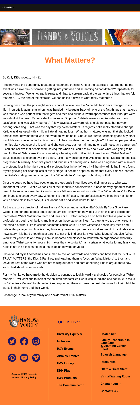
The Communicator (70, 385)
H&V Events (65, 348)
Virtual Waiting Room (115, 376)
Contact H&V (109, 391)
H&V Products (67, 377)
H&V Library (65, 363)
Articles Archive (68, 356)
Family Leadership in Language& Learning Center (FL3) (115, 344)
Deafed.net (108, 334)
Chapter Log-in (111, 383)
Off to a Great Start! (114, 369)
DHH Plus (63, 370)
